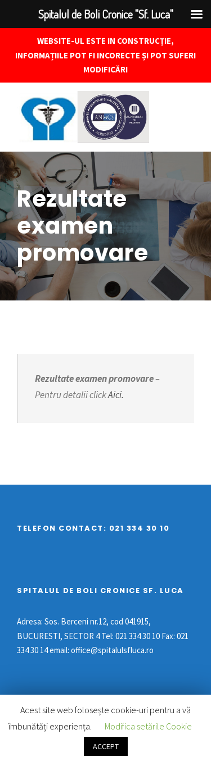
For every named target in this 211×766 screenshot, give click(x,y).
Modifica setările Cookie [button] (148, 726)
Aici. (115, 395)
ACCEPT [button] (106, 746)
